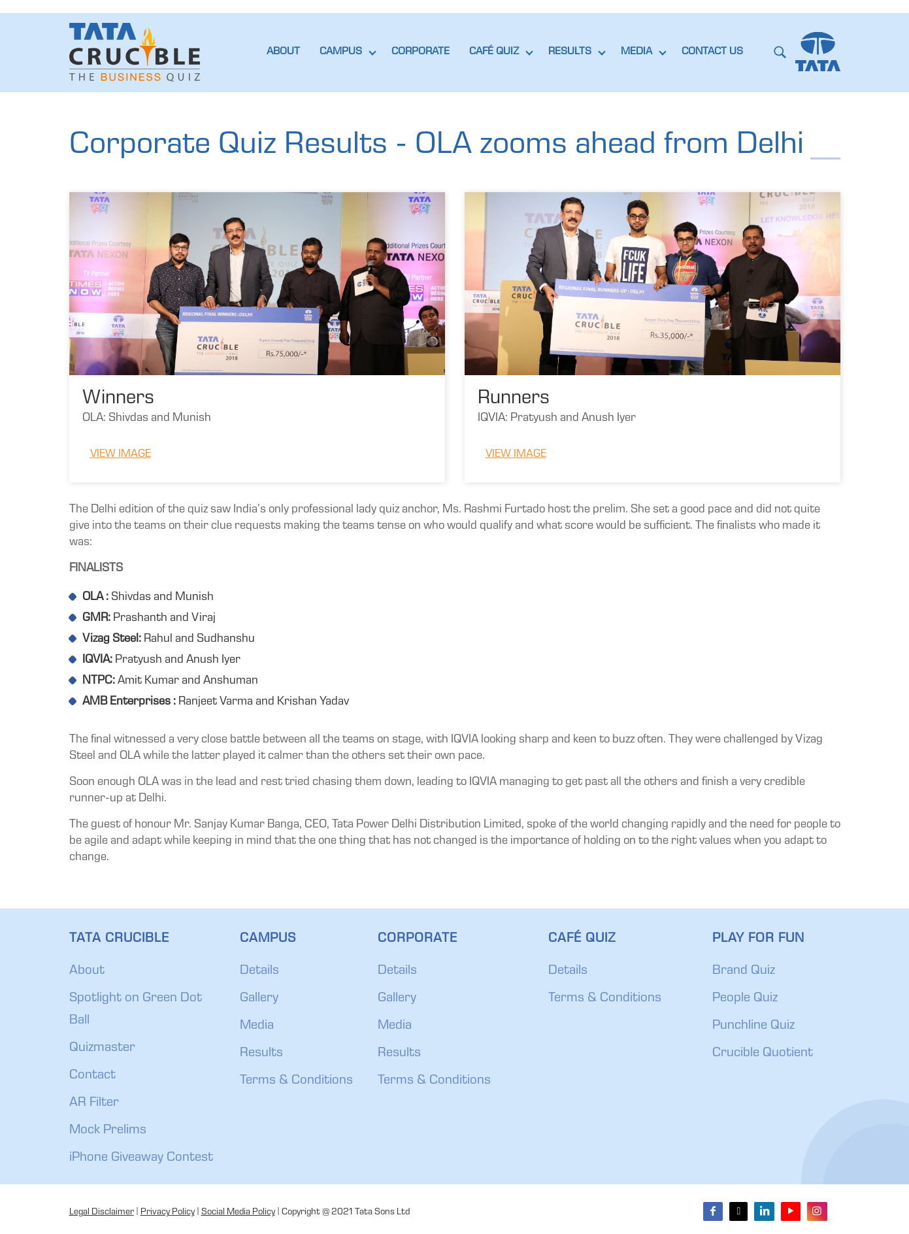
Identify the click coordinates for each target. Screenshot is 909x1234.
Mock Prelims (107, 1130)
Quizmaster (102, 1048)
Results (261, 1053)
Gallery (259, 998)
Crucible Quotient (762, 1053)
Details (259, 971)
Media (257, 1026)
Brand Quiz (743, 971)
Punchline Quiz (753, 1026)
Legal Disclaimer (101, 1212)
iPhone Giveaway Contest (141, 1158)
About (87, 971)
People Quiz (745, 998)
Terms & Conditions (296, 1081)
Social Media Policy (238, 1212)
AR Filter (94, 1103)
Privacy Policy (167, 1212)
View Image (120, 454)
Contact (92, 1075)
